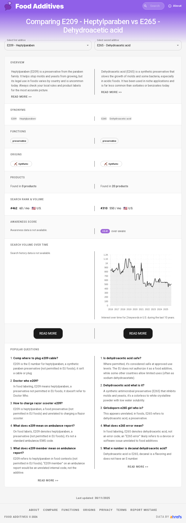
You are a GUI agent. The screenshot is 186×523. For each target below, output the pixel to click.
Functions (70, 510)
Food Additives (16, 516)
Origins (89, 510)
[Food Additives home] (34, 5)
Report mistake (143, 510)
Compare (50, 510)
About (34, 510)
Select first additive (16, 40)
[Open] (87, 45)
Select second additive (108, 40)
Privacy (106, 510)
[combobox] (156, 6)
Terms (121, 510)
